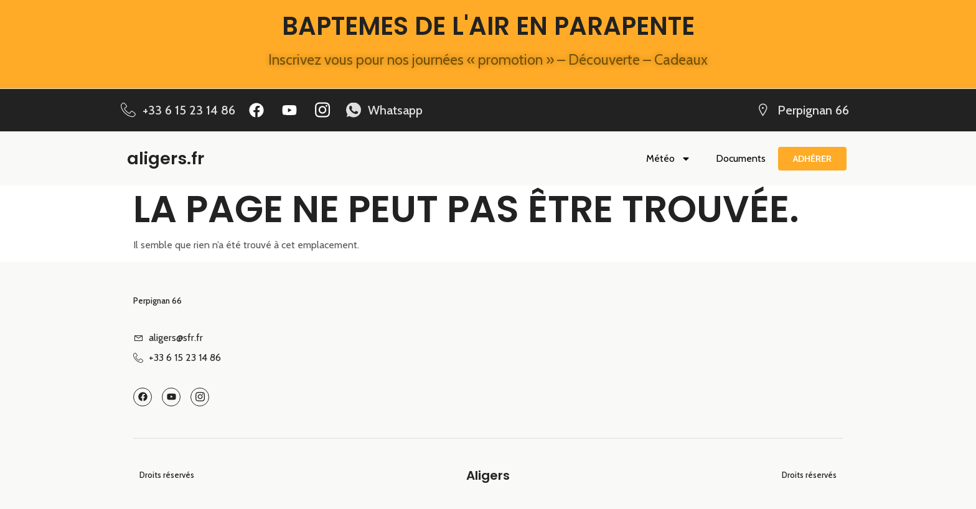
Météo (668, 158)
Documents (741, 158)
